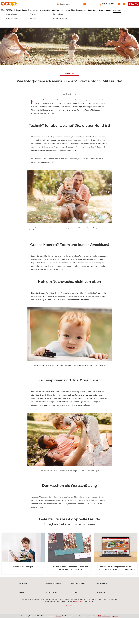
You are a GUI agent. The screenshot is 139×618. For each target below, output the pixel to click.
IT (72, 605)
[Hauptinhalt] (69, 297)
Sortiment (74, 592)
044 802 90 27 (79, 601)
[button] (119, 4)
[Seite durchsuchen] (69, 4)
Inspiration (101, 592)
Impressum (115, 616)
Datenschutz (106, 616)
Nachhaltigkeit (102, 583)
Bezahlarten (23, 583)
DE (67, 605)
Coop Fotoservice (51, 592)
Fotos (45, 100)
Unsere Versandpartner (53, 583)
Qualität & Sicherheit (78, 583)
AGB (99, 616)
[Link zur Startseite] (21, 4)
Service (21, 592)
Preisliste (58, 616)
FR (70, 605)
